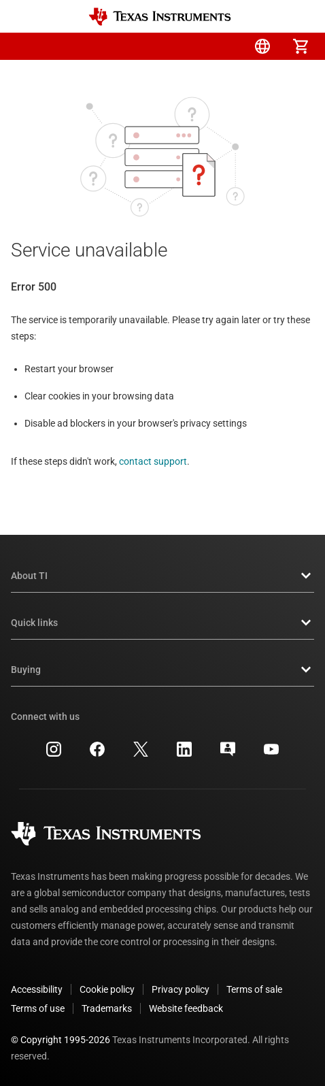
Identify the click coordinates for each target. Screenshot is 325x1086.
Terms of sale (254, 989)
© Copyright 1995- (60, 1039)
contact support (153, 461)
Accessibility (37, 989)
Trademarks (107, 1008)
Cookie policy (107, 989)
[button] (24, 46)
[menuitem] (186, 46)
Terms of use (38, 1008)
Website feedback (186, 1008)
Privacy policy (180, 989)
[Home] (159, 16)
